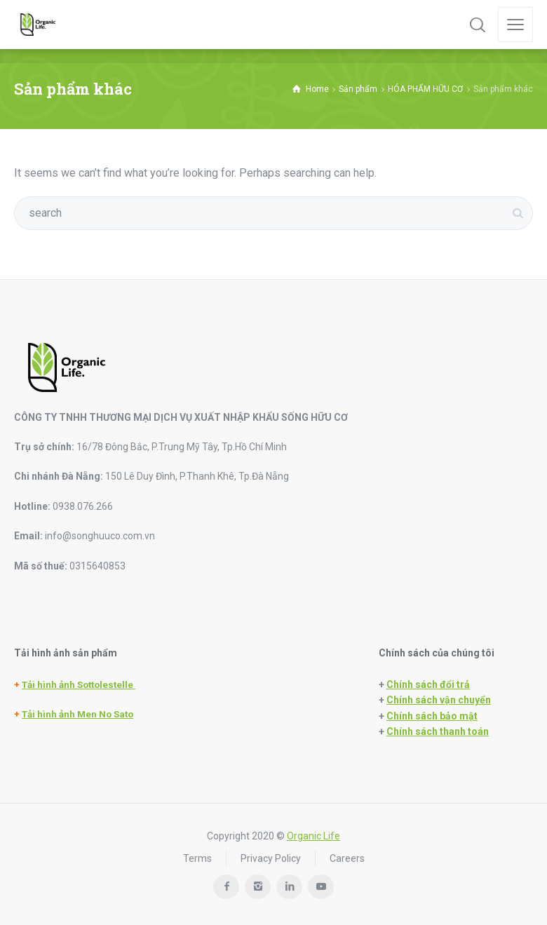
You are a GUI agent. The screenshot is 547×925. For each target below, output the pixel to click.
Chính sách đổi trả (428, 684)
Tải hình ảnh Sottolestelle (78, 685)
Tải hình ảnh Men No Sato (77, 714)
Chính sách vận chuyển (438, 699)
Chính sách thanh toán (437, 731)
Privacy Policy (271, 858)
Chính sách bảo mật (432, 716)
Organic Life (313, 836)
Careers (347, 858)
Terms (197, 858)
